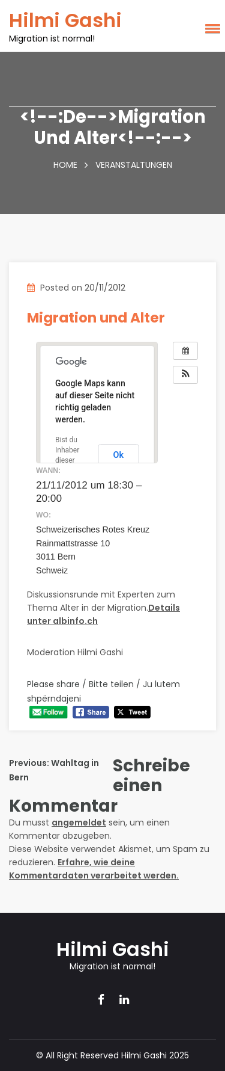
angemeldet (79, 822)
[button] (210, 33)
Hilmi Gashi (65, 20)
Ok (118, 455)
